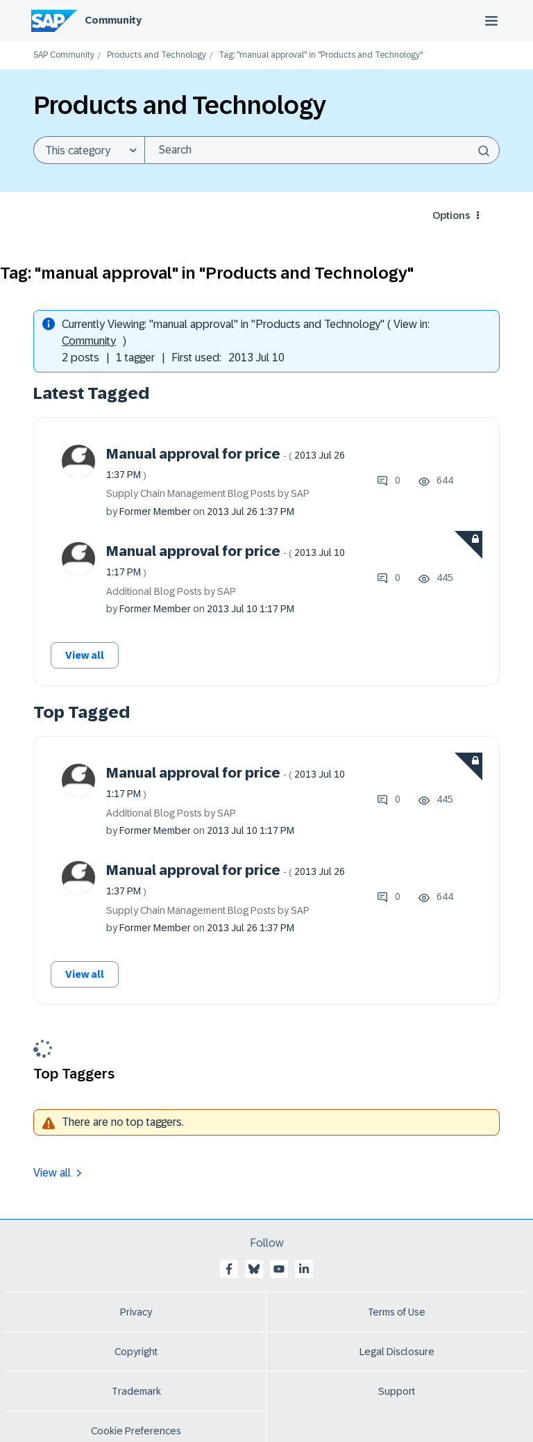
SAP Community (63, 55)
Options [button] (451, 215)
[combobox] (322, 150)
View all (84, 655)
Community (113, 20)
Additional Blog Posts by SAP (171, 591)
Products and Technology (156, 55)
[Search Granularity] (88, 150)
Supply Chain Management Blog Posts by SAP (208, 493)
